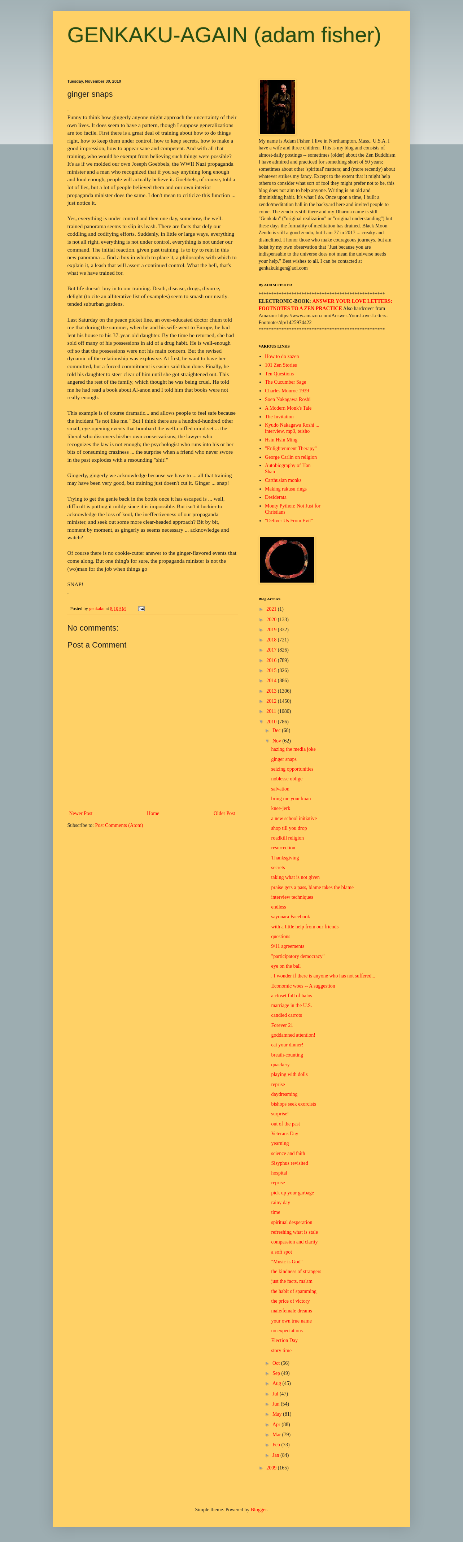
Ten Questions (279, 373)
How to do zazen (282, 356)
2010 (272, 721)
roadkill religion (287, 838)
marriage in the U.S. (291, 1005)
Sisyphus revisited (289, 1163)
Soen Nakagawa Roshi (288, 399)
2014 (272, 680)
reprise (278, 1084)
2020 (272, 619)
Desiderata (276, 497)
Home (153, 813)
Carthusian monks (283, 480)
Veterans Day (284, 1133)
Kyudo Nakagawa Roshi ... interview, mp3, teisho (292, 428)
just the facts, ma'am (292, 1281)
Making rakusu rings (286, 489)
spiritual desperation (291, 1222)
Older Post (224, 813)
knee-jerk (280, 808)
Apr (276, 1424)
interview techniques (292, 897)
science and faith (288, 1153)
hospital (279, 1173)
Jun (276, 1404)
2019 (272, 629)
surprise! (280, 1113)
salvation (280, 789)
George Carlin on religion (291, 457)
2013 (272, 691)
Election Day (284, 1340)
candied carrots (286, 1015)
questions (280, 936)
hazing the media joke (293, 749)
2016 (272, 660)
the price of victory (290, 1301)
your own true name (291, 1321)
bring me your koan (291, 798)
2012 (272, 701)
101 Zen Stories (281, 365)
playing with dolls (289, 1074)
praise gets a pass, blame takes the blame (312, 887)
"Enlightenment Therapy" (291, 448)
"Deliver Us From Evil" (289, 520)
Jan (276, 1455)
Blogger (259, 1509)
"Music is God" (286, 1261)
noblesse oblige (286, 778)
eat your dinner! (287, 1044)
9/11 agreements (287, 946)
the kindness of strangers (296, 1271)
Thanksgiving (285, 858)
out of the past (285, 1124)
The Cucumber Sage (285, 382)
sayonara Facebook (290, 916)
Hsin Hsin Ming (281, 440)
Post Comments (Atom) (119, 825)
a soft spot (281, 1252)
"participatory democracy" (297, 956)
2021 (272, 609)
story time (281, 1350)
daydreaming (284, 1094)
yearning (280, 1143)
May (277, 1414)
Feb (276, 1444)
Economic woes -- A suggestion (303, 986)
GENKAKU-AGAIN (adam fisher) (224, 35)
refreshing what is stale (294, 1232)
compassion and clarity (294, 1242)
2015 (272, 670)
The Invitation (279, 416)
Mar (277, 1434)
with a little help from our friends (304, 926)
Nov (277, 741)
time (275, 1212)
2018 (272, 639)
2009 (272, 1468)
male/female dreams (291, 1311)
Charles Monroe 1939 (287, 390)
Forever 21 (282, 1025)
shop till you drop (289, 828)
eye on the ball (286, 966)
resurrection (283, 847)
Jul (276, 1394)
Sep (276, 1373)
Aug (277, 1383)
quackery (280, 1064)
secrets (278, 867)
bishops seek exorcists (293, 1104)
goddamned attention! (293, 1035)
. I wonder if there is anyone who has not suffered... (323, 976)
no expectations (286, 1330)
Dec (277, 730)
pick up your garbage (292, 1192)
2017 (272, 650)
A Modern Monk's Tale (288, 408)
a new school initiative (293, 818)
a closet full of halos (291, 995)
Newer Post (81, 813)
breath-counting (287, 1055)
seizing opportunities (292, 769)
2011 (272, 711)
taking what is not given (295, 877)
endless (278, 907)
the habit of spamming (293, 1291)
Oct (276, 1363)
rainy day (280, 1202)
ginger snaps (283, 759)
